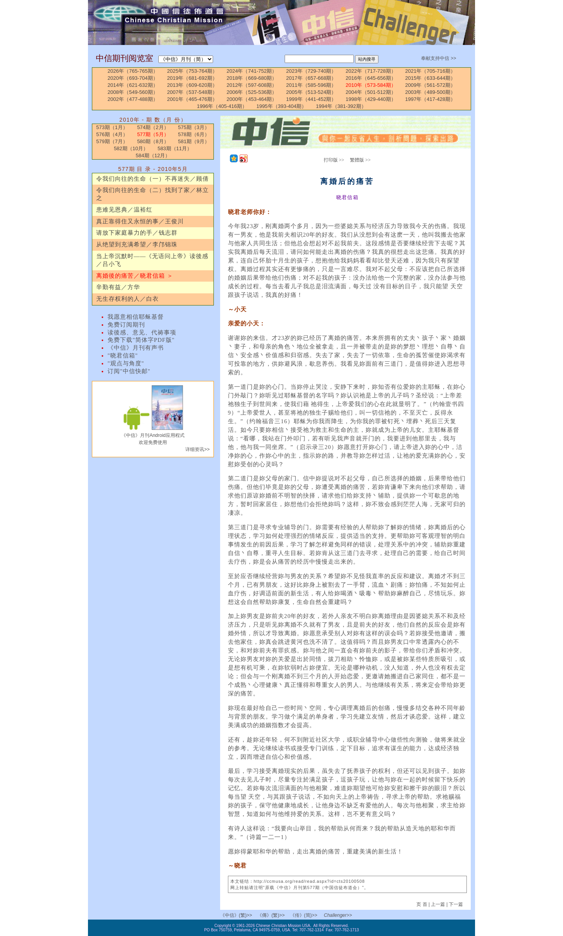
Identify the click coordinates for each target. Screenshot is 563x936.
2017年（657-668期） (311, 78)
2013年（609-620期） (192, 85)
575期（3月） (194, 127)
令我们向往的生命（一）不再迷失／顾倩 (152, 179)
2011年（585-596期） (311, 85)
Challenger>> (338, 915)
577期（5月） (153, 134)
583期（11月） (175, 148)
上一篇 (438, 904)
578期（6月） (194, 134)
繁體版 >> (360, 160)
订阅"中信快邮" (129, 371)
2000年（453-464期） (252, 99)
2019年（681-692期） (192, 78)
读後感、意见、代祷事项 (142, 332)
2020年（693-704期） (133, 78)
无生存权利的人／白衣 (127, 299)
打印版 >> (334, 160)
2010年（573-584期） (371, 85)
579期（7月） (112, 141)
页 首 (422, 904)
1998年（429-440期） (371, 99)
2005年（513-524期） (311, 92)
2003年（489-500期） (430, 92)
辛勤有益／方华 (118, 287)
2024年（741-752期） (252, 71)
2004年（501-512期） (371, 92)
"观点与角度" (126, 363)
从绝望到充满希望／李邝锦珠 (137, 244)
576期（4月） (112, 134)
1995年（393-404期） (281, 106)
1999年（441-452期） (311, 99)
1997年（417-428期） (430, 99)
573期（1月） (112, 127)
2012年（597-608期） (252, 85)
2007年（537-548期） (192, 92)
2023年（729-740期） (311, 71)
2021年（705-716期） (430, 71)
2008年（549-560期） (133, 92)
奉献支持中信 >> (438, 58)
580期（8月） (153, 141)
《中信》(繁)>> (236, 915)
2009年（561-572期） (430, 85)
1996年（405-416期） (222, 106)
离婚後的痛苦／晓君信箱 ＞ (134, 276)
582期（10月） (131, 148)
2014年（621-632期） (133, 85)
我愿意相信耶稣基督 (136, 317)
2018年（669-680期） (252, 78)
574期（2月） (153, 127)
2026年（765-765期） (133, 71)
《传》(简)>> (303, 915)
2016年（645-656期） (371, 78)
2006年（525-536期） (252, 92)
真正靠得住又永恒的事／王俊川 (140, 221)
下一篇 (456, 904)
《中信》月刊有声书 (136, 348)
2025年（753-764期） (192, 71)
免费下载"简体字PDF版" (141, 340)
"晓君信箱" (123, 355)
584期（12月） (153, 155)
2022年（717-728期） (371, 71)
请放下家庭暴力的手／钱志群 (137, 233)
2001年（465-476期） (192, 99)
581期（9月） (194, 141)
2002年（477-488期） (133, 99)
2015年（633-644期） (430, 78)
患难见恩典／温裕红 (124, 210)
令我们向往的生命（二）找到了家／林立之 (152, 194)
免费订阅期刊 (126, 325)
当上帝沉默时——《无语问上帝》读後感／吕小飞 (152, 260)
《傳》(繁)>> (271, 915)
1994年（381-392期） (341, 106)
